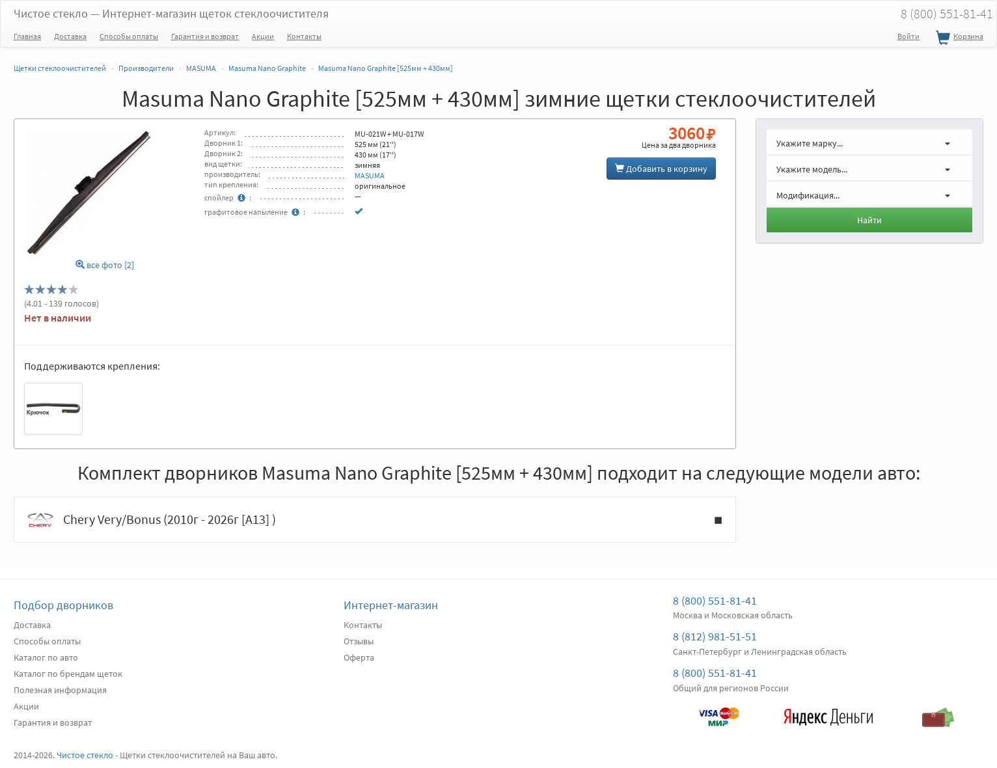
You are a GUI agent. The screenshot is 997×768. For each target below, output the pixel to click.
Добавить (661, 168)
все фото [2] (104, 265)
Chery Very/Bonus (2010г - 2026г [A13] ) (374, 520)
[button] (869, 142)
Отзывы (359, 641)
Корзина (958, 38)
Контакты (304, 36)
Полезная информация (60, 690)
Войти (908, 36)
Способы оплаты (129, 36)
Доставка (70, 36)
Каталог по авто (46, 657)
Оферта (359, 657)
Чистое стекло (171, 13)
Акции (263, 36)
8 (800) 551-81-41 (715, 600)
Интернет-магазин (391, 604)
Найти (869, 220)
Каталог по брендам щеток (68, 673)
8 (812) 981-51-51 (715, 636)
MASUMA (370, 175)
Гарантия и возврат (205, 36)
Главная (27, 36)
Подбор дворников (63, 604)
